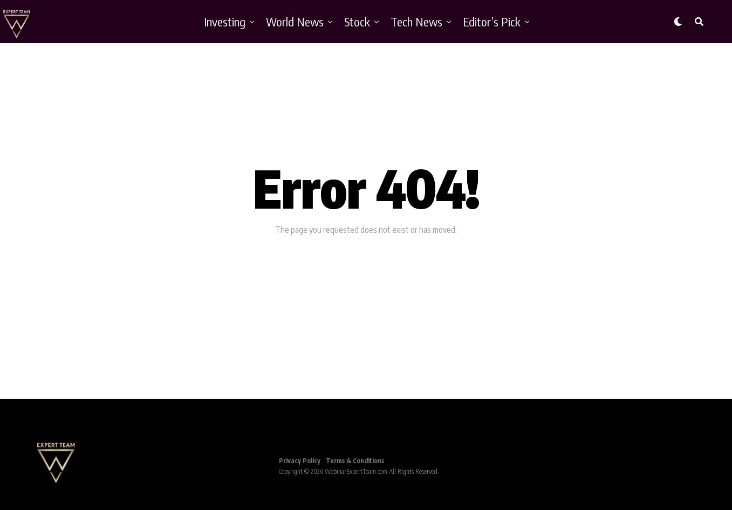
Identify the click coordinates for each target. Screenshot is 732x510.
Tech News (416, 21)
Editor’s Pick (492, 21)
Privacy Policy (299, 461)
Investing (224, 21)
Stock (357, 21)
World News (295, 21)
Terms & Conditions (355, 461)
